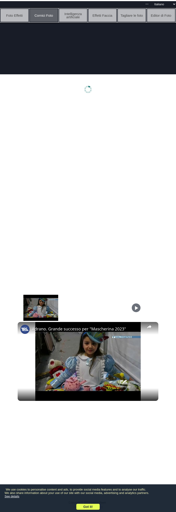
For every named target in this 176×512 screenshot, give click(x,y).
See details (12, 496)
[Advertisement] (88, 137)
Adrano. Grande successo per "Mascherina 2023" (79, 329)
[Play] (136, 307)
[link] (25, 329)
